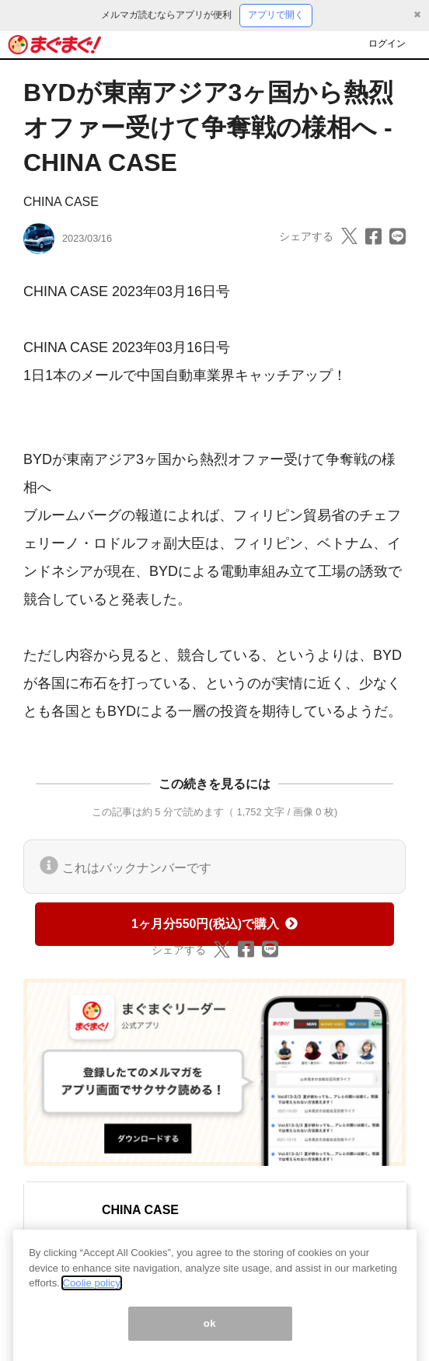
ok (210, 1334)
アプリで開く (276, 14)
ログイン (387, 43)
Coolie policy (91, 1294)
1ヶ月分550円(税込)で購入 (214, 923)
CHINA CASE (61, 201)
